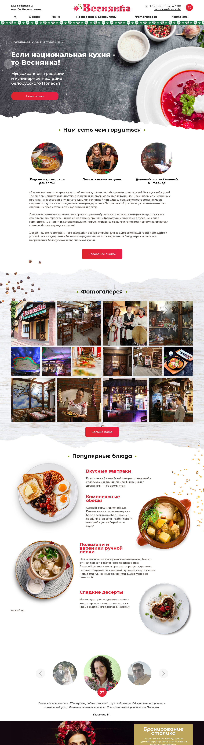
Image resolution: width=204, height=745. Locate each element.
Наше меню (35, 96)
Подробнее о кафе (102, 254)
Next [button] (195, 64)
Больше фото (102, 431)
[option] (102, 67)
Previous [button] (9, 64)
